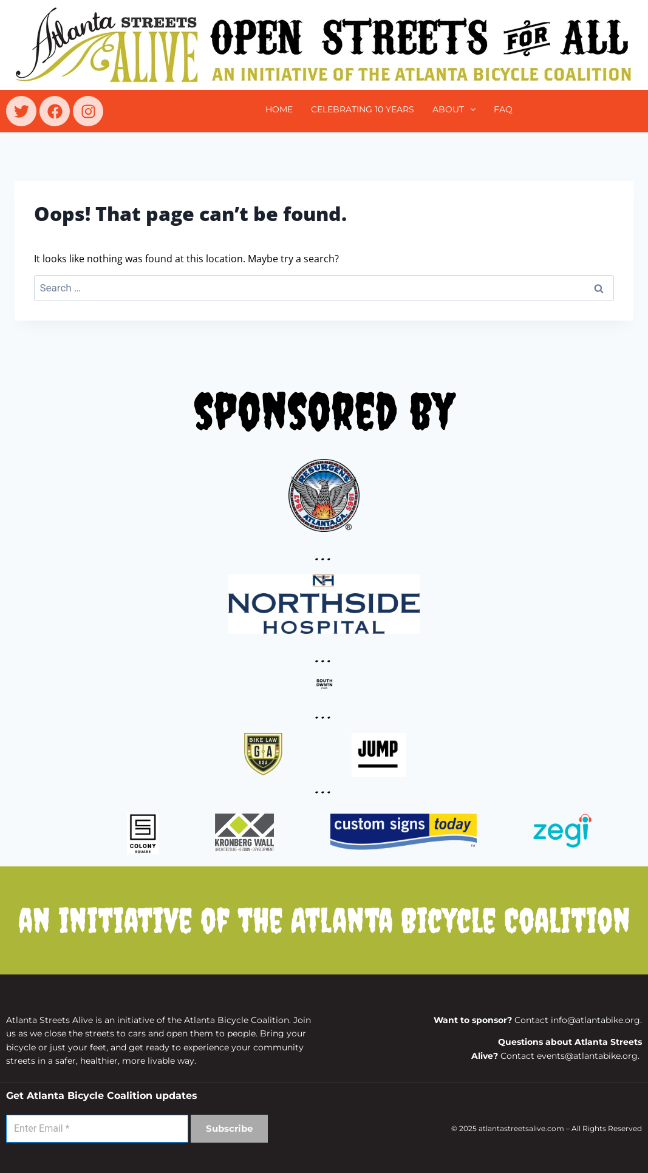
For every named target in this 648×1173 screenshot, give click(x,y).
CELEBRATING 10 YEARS (362, 109)
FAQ (503, 109)
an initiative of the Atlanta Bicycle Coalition (324, 920)
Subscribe (229, 1128)
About (454, 109)
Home (279, 109)
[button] (454, 109)
